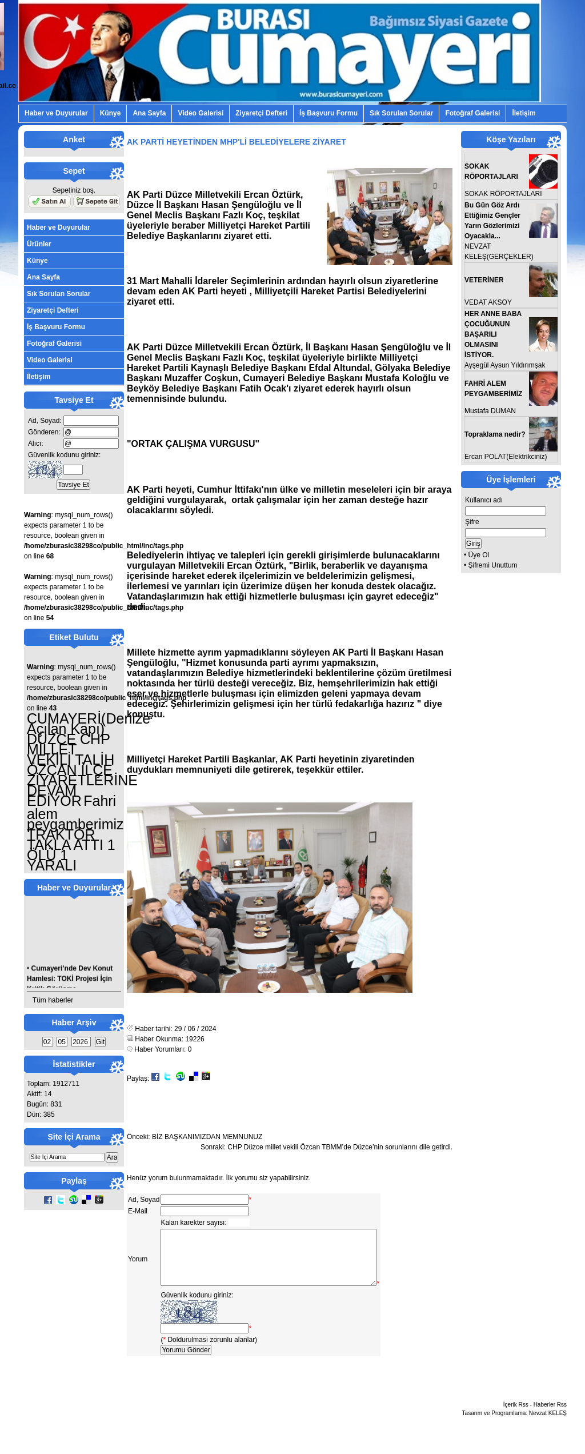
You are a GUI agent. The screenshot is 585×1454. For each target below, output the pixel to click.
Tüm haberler (53, 1000)
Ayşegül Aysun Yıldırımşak (504, 365)
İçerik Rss (515, 1416)
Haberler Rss (550, 1416)
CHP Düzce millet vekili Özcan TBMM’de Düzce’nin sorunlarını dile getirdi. (339, 1147)
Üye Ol (479, 555)
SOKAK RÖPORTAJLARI (503, 194)
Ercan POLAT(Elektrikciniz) (505, 457)
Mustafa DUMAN (490, 411)
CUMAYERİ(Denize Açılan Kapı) (88, 723)
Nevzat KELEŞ (548, 1425)
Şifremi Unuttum (493, 565)
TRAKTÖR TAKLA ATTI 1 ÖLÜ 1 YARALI (71, 849)
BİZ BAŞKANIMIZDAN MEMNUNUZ (207, 1137)
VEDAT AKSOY (488, 302)
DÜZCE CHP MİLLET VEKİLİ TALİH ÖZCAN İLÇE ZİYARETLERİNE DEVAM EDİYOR (82, 770)
